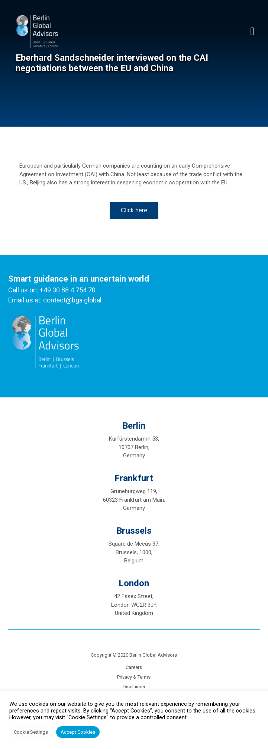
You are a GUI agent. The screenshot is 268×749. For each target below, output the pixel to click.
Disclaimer (134, 686)
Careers (134, 667)
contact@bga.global (72, 300)
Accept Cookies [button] (78, 732)
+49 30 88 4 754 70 (68, 290)
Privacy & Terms (134, 677)
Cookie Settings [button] (31, 732)
